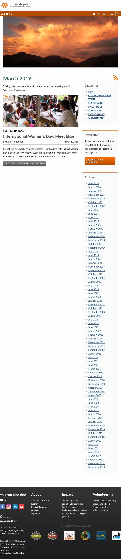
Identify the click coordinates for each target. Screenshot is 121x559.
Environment (96, 114)
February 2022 (95, 334)
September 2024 (96, 247)
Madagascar (96, 118)
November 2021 (96, 346)
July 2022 (93, 319)
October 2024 (95, 243)
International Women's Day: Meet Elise (38, 136)
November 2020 (96, 383)
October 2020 (95, 387)
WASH (91, 99)
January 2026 (95, 190)
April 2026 (93, 183)
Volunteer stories (100, 510)
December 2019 (96, 425)
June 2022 (93, 323)
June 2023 (93, 289)
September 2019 (96, 436)
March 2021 (94, 368)
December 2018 (96, 463)
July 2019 (93, 444)
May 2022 (93, 327)
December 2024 (96, 236)
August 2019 (94, 440)
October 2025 (95, 202)
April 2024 (93, 255)
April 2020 (93, 410)
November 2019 (96, 429)
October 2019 (95, 433)
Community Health (99, 95)
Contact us (35, 510)
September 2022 (96, 312)
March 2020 (94, 414)
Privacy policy (5, 553)
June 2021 (93, 361)
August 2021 (94, 353)
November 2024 (96, 240)
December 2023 (96, 266)
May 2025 (93, 217)
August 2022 (94, 315)
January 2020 (95, 421)
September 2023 (96, 278)
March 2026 (94, 187)
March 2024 (94, 259)
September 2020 (96, 391)
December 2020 (96, 380)
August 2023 (94, 281)
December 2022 (96, 304)
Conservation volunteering (104, 500)
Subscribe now (12, 533)
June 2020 (93, 402)
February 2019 (95, 459)
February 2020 (95, 417)
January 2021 (95, 376)
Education (94, 110)
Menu (7, 13)
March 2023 (94, 296)
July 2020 (93, 399)
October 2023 (95, 274)
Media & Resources (39, 507)
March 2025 (94, 225)
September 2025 (96, 206)
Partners (34, 504)
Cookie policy (18, 553)
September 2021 (96, 349)
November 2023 (96, 270)
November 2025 (96, 198)
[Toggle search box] (118, 13)
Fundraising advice (101, 507)
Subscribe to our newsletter (94, 161)
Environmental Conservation (74, 510)
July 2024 (93, 251)
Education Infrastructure (72, 504)
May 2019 (93, 448)
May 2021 (93, 365)
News (91, 91)
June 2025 (93, 213)
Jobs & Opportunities (40, 500)
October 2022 (95, 308)
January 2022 (95, 338)
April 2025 (93, 221)
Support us (36, 513)
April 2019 (93, 452)
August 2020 (94, 395)
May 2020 (93, 406)
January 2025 (95, 232)
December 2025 (96, 194)
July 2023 (93, 285)
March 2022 (94, 330)
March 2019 (94, 455)
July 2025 (93, 209)
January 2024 (95, 262)
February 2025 (95, 228)
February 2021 (95, 372)
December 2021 (96, 342)
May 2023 (93, 293)
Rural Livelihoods (69, 507)
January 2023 (95, 300)
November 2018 (96, 467)
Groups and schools (101, 504)
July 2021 (93, 357)
